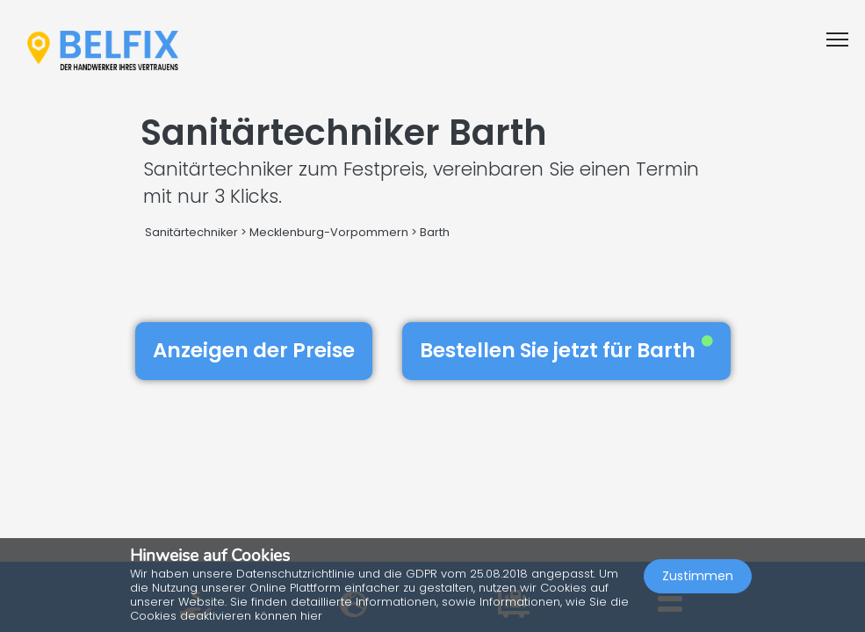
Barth (435, 232)
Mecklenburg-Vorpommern (328, 232)
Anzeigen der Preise (254, 350)
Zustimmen (697, 576)
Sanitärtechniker (191, 232)
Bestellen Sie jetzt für (566, 350)
